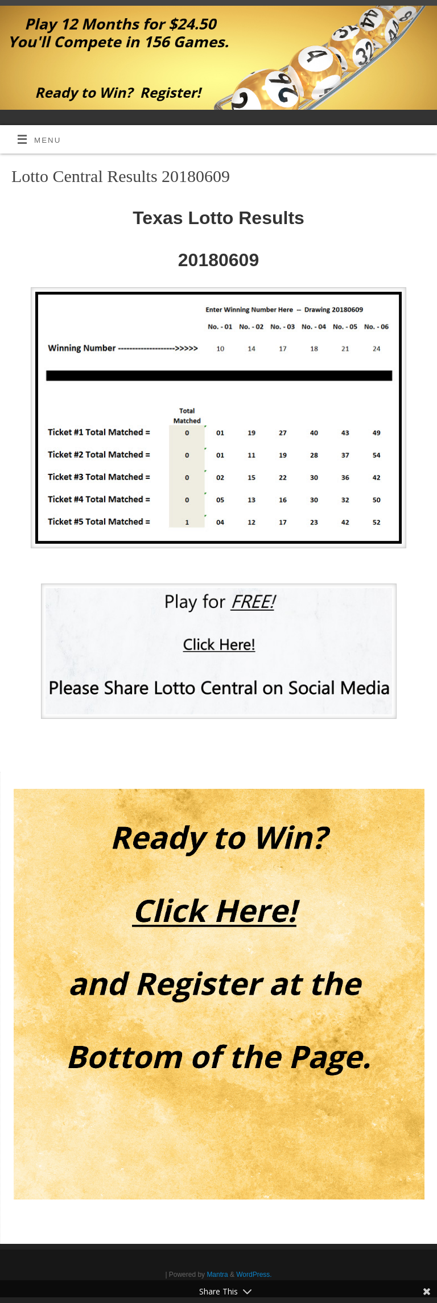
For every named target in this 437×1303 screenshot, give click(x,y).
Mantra (217, 1275)
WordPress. (253, 1275)
